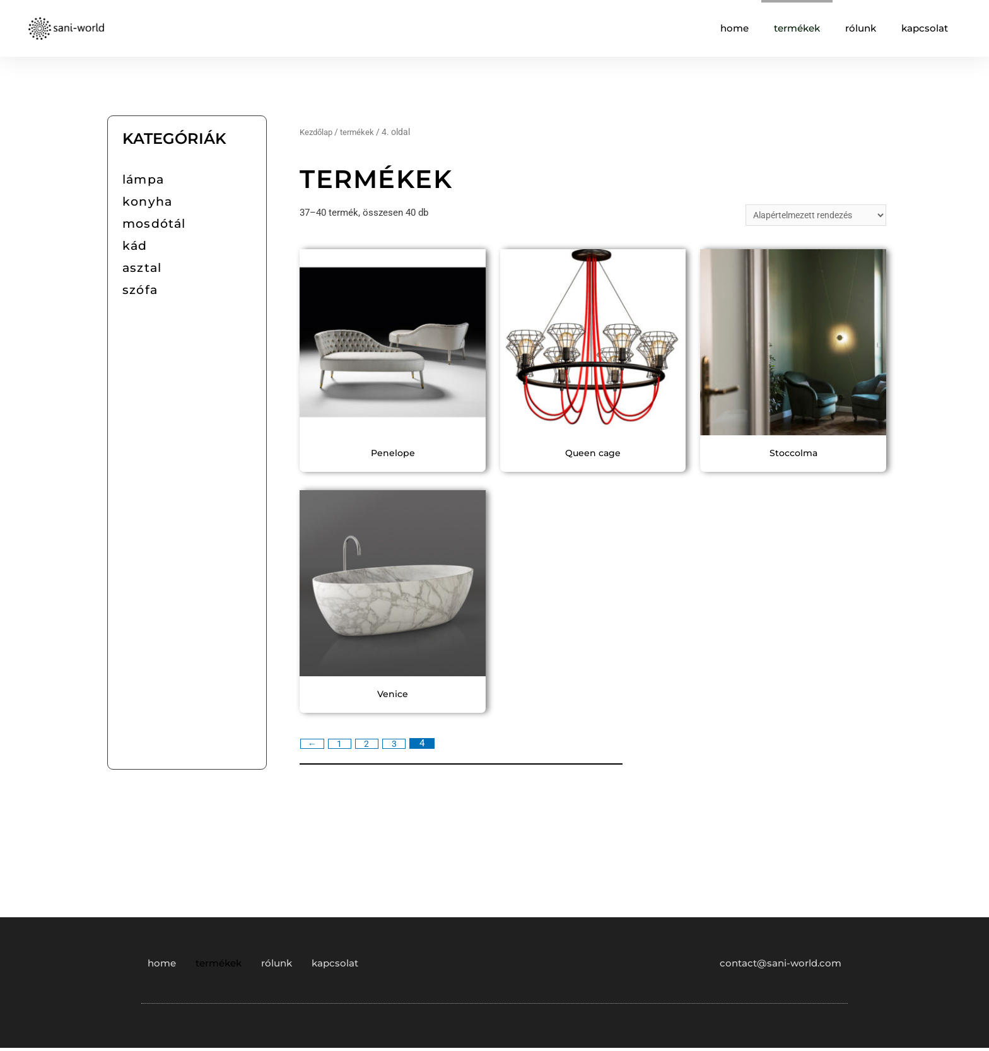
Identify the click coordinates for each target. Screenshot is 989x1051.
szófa (140, 290)
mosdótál (154, 223)
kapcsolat (924, 28)
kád (135, 245)
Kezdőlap (318, 132)
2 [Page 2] (370, 746)
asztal (141, 268)
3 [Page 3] (398, 746)
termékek (797, 28)
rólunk (860, 28)
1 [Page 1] (341, 746)
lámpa (143, 179)
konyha (147, 201)
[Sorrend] (810, 216)
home (734, 28)
